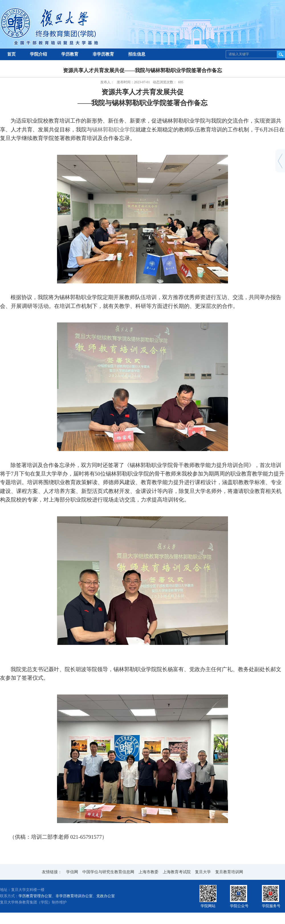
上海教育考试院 (177, 872)
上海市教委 (148, 872)
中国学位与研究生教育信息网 (108, 872)
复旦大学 (203, 872)
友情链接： (52, 872)
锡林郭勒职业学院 (113, 130)
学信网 (72, 872)
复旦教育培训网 (229, 872)
